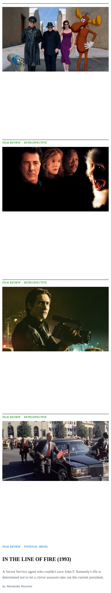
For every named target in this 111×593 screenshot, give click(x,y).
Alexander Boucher (19, 586)
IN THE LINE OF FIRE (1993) (36, 559)
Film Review (11, 142)
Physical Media (36, 546)
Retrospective (35, 142)
